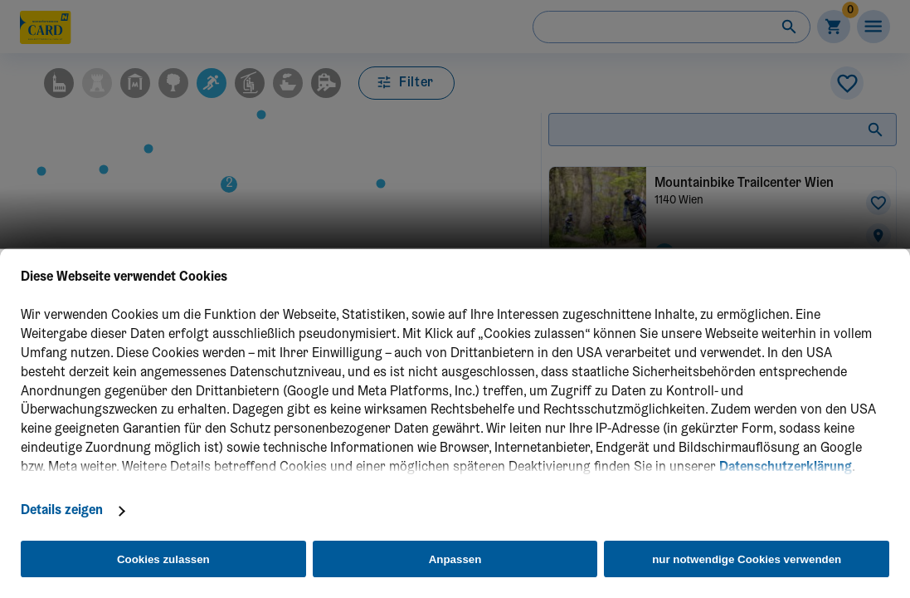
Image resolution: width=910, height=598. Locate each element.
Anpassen (455, 559)
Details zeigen (62, 510)
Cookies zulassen (163, 559)
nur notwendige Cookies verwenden (746, 559)
